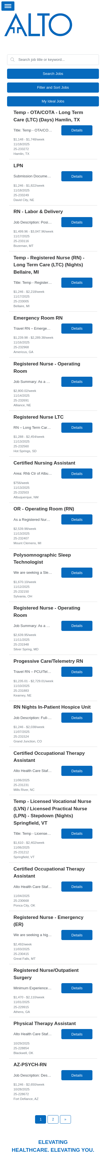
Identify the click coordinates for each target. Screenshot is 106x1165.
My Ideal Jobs (53, 101)
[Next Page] (65, 1119)
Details (77, 130)
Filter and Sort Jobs (53, 87)
